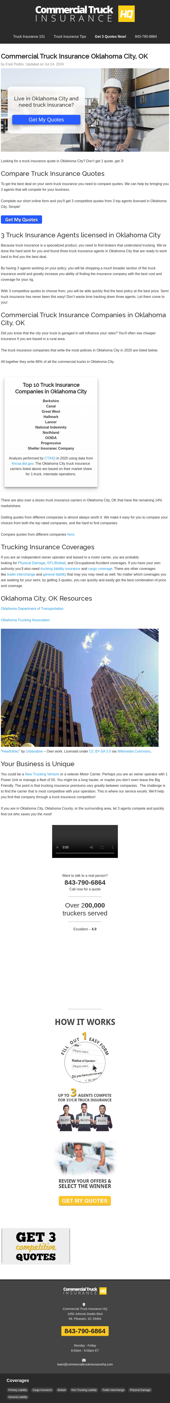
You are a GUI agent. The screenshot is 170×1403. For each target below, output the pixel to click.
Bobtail (62, 1390)
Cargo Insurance (42, 1390)
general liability (54, 574)
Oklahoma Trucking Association (25, 620)
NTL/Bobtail (56, 563)
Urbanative (34, 751)
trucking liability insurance (60, 569)
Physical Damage (31, 563)
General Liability (17, 1397)
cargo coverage (100, 569)
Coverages (18, 1380)
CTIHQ (49, 458)
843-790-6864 (85, 1331)
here (70, 534)
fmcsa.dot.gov (22, 463)
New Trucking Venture (42, 774)
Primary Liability (17, 1390)
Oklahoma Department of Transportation (32, 609)
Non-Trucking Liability (84, 1390)
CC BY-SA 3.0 (100, 751)
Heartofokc (10, 751)
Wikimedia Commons (134, 751)
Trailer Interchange (113, 1390)
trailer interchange (21, 574)
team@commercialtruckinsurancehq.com (85, 1364)
